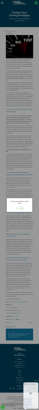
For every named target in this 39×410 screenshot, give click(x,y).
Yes (21, 208)
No (17, 208)
